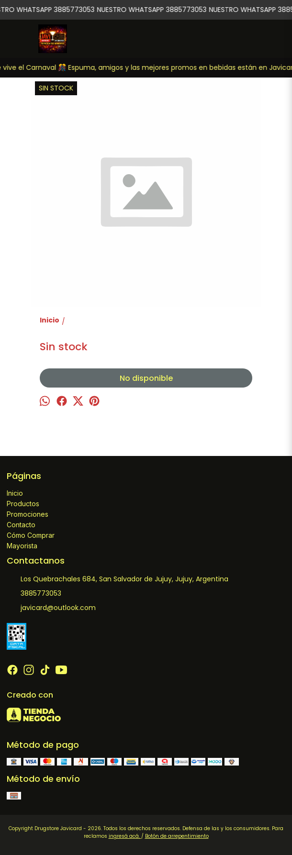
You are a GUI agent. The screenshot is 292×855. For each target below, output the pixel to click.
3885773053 (34, 594)
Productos (23, 504)
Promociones (27, 514)
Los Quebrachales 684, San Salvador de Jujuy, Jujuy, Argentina (117, 579)
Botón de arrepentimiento (177, 836)
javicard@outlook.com (51, 608)
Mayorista (22, 546)
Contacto (21, 525)
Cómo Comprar (31, 535)
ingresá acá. (125, 836)
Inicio (15, 493)
